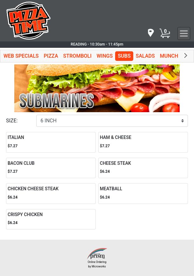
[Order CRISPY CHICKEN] (50, 219)
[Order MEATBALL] (143, 194)
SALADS (145, 56)
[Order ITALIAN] (50, 142)
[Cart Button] (164, 33)
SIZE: (11, 121)
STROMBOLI (77, 56)
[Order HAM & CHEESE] (143, 142)
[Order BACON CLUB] (50, 168)
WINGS (105, 56)
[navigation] (150, 33)
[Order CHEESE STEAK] (143, 168)
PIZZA (51, 56)
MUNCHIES (173, 56)
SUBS (124, 56)
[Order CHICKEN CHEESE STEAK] (50, 194)
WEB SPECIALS (21, 56)
